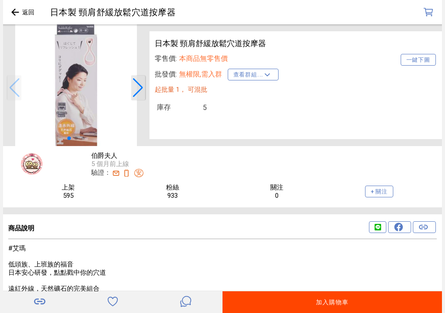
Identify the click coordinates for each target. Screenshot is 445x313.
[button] (14, 88)
